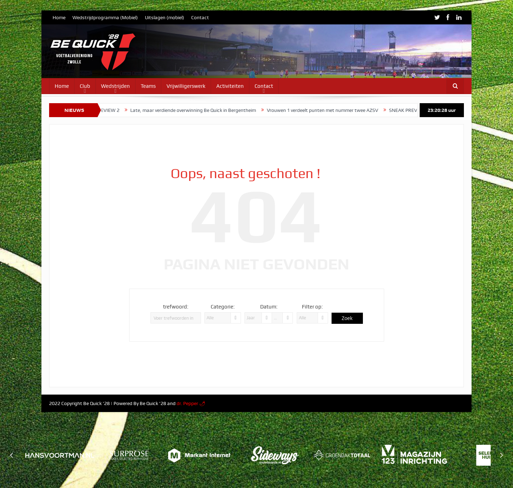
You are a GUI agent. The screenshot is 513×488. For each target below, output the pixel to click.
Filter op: (312, 307)
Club (85, 86)
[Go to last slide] (12, 455)
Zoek (347, 318)
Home (59, 17)
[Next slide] (501, 455)
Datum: (269, 307)
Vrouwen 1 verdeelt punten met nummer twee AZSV (328, 110)
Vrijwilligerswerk (185, 86)
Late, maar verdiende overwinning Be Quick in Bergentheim (199, 110)
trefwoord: (175, 307)
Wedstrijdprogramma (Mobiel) (105, 17)
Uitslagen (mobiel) (164, 17)
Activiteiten (230, 86)
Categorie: (223, 307)
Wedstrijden (115, 86)
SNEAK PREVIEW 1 (415, 110)
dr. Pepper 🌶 (191, 403)
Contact (200, 17)
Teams (148, 86)
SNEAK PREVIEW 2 (104, 110)
